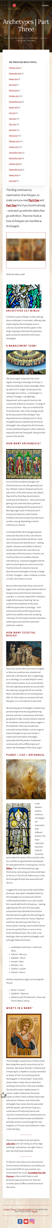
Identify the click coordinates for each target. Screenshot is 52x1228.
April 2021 (13, 130)
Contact (7, 1209)
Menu (46, 6)
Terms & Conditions (25, 1209)
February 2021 (14, 141)
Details (35, 1211)
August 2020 (13, 175)
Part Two (11, 205)
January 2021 (14, 147)
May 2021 (12, 124)
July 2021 (12, 113)
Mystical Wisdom (14, 38)
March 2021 (13, 136)
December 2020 (15, 153)
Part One (34, 200)
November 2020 (15, 158)
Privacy (14, 1209)
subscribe (10, 1144)
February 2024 (14, 68)
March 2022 (13, 90)
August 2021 (13, 107)
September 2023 (15, 73)
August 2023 (13, 79)
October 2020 (14, 164)
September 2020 (15, 170)
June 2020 (13, 181)
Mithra (9, 868)
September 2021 (15, 102)
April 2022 (13, 85)
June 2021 (12, 119)
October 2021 (14, 96)
